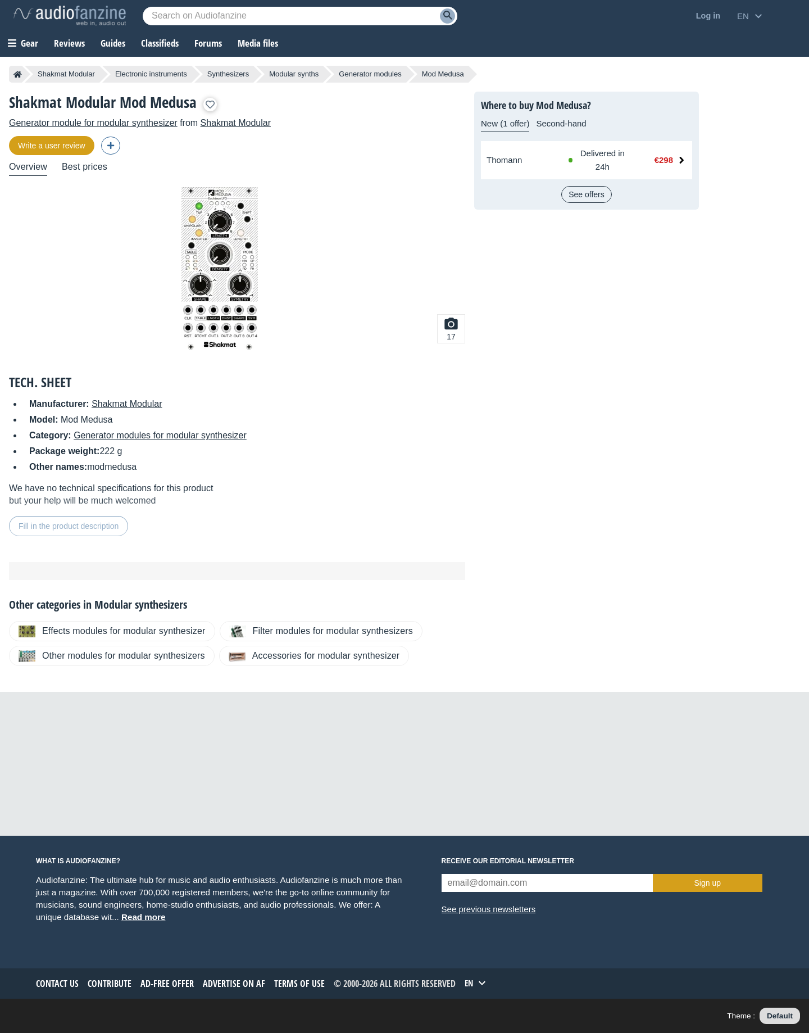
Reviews (69, 43)
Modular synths (294, 74)
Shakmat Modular (66, 74)
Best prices (84, 166)
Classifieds (160, 43)
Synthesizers (228, 74)
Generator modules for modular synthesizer (160, 435)
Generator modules (370, 74)
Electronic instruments (151, 74)
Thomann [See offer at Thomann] (504, 160)
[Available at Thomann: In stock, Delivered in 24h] (599, 160)
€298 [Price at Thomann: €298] (664, 160)
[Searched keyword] (300, 16)
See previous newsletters (489, 909)
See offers (587, 194)
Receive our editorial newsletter (508, 861)
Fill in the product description (69, 526)
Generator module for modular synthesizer (93, 123)
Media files (258, 43)
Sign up (707, 882)
